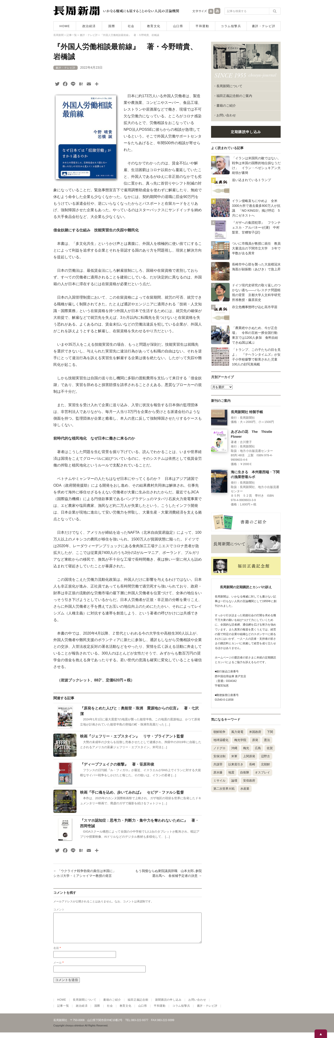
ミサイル (219, 780)
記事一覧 (63, 1011)
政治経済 (89, 26)
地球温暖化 (220, 740)
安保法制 (219, 756)
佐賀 (270, 748)
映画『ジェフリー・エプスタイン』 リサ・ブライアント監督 (132, 736)
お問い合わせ (226, 115)
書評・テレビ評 (264, 26)
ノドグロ (219, 748)
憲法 (267, 740)
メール (58, 968)
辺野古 (265, 756)
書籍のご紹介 (226, 105)
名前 (57, 953)
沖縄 (234, 748)
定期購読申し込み (246, 132)
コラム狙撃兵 (231, 26)
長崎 (252, 764)
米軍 (234, 756)
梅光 (246, 748)
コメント (58, 909)
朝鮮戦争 (219, 732)
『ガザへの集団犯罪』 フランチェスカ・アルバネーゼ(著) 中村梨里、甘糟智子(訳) (256, 227)
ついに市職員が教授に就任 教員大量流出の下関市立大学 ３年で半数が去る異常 (256, 248)
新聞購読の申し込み (168, 1005)
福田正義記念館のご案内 (234, 96)
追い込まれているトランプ (251, 180)
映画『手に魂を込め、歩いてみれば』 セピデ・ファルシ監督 (132, 792)
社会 (131, 26)
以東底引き (235, 764)
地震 (231, 772)
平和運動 (202, 26)
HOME (65, 26)
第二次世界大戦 (223, 788)
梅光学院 (240, 740)
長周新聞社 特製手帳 (247, 412)
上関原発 (249, 756)
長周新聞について (229, 86)
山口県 (178, 26)
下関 (270, 732)
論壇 (234, 780)
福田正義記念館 (138, 1005)
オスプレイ (262, 772)
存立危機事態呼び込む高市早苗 (254, 307)
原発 (255, 740)
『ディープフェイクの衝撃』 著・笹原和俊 (117, 764)
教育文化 (154, 26)
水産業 (244, 788)
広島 (258, 748)
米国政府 (255, 732)
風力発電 (237, 732)
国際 (111, 26)
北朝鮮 (265, 764)
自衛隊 (244, 772)
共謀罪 (217, 764)
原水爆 (217, 772)
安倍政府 (249, 780)
